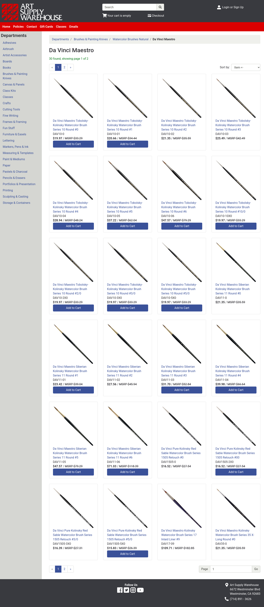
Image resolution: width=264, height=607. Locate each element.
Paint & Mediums (14, 159)
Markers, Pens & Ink (15, 146)
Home (6, 26)
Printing (8, 190)
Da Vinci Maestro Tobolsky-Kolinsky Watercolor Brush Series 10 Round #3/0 (124, 289)
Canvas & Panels (14, 84)
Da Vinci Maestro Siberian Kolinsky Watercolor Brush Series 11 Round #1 (70, 371)
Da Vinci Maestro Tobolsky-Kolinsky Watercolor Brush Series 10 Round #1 (124, 125)
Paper (6, 165)
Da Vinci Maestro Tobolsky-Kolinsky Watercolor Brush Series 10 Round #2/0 (70, 289)
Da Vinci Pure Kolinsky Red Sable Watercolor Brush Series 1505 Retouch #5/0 (126, 535)
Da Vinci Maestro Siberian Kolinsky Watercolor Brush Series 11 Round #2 (124, 371)
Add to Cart (73, 144)
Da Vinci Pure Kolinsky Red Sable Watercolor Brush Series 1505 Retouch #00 (235, 453)
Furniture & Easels (14, 134)
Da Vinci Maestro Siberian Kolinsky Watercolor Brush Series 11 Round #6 (124, 453)
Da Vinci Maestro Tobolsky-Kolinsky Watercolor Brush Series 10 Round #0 (70, 125)
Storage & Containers (16, 203)
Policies (18, 26)
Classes (61, 26)
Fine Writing (10, 115)
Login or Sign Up (232, 7)
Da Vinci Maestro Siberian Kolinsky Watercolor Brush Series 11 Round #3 (178, 371)
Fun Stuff (9, 128)
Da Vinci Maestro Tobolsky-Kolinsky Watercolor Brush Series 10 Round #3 (233, 125)
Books (7, 67)
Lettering (8, 140)
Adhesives (9, 42)
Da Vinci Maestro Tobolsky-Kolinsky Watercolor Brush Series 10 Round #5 (124, 207)
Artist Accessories (15, 55)
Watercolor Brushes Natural (130, 39)
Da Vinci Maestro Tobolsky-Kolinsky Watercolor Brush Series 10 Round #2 (179, 125)
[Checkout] (156, 15)
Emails (73, 26)
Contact (32, 26)
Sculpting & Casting (15, 196)
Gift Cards (46, 26)
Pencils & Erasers (14, 178)
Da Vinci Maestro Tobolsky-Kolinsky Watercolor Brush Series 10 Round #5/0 (179, 289)
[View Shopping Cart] (116, 15)
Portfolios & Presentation (19, 184)
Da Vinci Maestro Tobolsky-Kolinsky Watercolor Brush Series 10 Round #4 (70, 207)
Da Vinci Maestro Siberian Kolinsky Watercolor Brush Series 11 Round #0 (232, 289)
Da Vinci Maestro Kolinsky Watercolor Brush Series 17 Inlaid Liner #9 (179, 535)
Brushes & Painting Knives (15, 76)
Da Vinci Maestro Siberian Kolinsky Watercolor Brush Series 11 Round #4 (232, 371)
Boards (7, 61)
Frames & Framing (14, 122)
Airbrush (8, 49)
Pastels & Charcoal (15, 171)
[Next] (70, 67)
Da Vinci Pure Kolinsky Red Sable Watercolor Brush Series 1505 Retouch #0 (181, 453)
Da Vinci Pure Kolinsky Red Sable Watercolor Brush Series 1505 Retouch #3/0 (72, 535)
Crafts (7, 103)
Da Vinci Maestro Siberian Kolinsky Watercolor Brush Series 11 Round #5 (70, 453)
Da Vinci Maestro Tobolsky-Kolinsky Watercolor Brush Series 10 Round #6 (179, 207)
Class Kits (9, 90)
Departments (60, 39)
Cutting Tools (11, 109)
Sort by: (225, 67)
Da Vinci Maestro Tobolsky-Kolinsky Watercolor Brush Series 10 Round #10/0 (233, 207)
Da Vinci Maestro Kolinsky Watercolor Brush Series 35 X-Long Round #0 (234, 535)
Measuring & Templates (18, 153)
